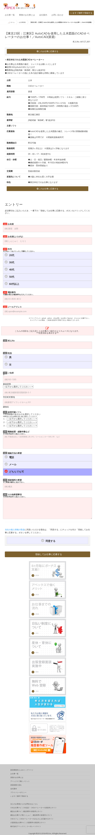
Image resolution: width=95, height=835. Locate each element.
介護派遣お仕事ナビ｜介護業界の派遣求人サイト (28, 823)
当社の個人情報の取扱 (15, 529)
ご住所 (8, 373)
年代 (19, 250)
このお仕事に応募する (47, 51)
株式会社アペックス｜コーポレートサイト (25, 826)
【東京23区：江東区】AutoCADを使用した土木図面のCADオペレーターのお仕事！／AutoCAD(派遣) (61, 22)
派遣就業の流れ (16, 785)
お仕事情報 (22, 22)
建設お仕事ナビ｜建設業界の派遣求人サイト (26, 812)
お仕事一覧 (10, 15)
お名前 (8, 224)
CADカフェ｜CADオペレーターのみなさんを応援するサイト (32, 819)
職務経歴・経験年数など (16, 432)
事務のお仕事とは (27, 15)
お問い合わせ (57, 15)
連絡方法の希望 (12, 453)
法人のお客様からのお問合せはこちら (24, 804)
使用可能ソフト (12, 412)
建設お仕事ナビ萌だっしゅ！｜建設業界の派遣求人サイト (31, 815)
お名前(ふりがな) (13, 236)
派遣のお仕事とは (16, 778)
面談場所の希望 (14, 481)
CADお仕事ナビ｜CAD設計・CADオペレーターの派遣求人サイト (33, 808)
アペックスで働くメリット (20, 781)
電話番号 (18, 293)
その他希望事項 (14, 495)
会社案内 (43, 15)
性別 (7, 353)
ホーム (11, 22)
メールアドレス (12, 306)
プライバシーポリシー (18, 793)
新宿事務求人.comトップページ (21, 770)
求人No (9, 340)
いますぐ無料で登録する (81, 13)
